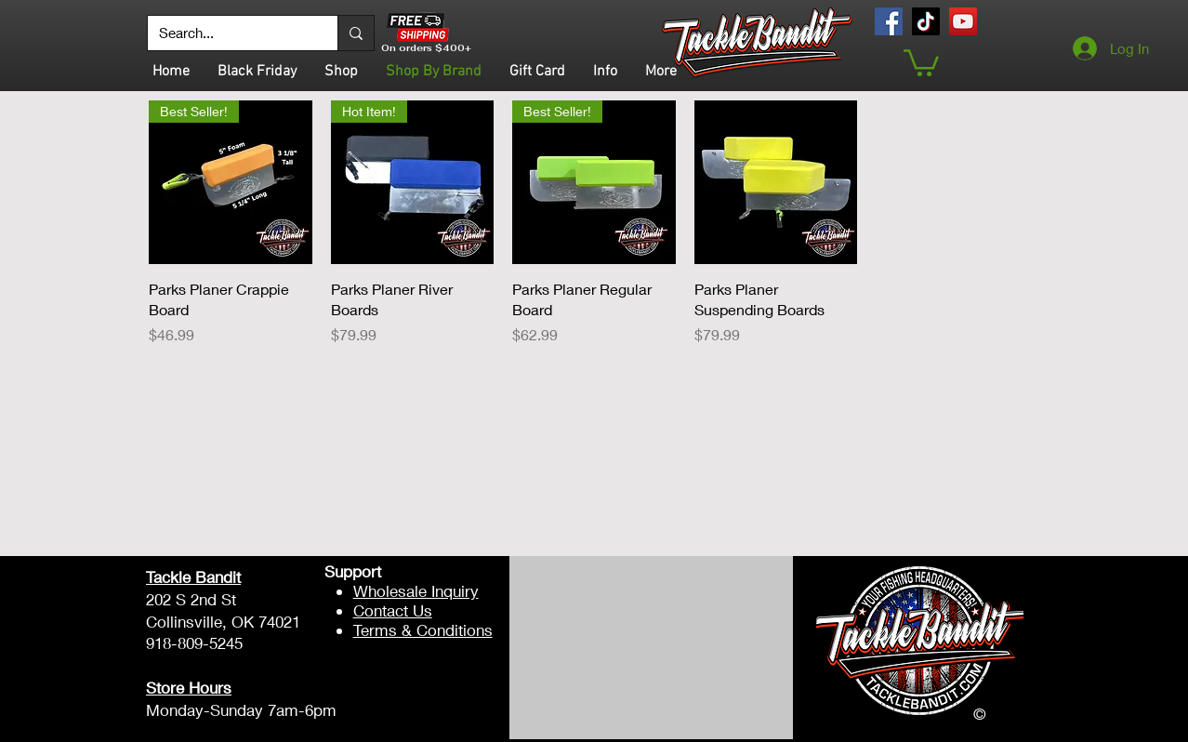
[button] (921, 61)
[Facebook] (889, 21)
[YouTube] (963, 21)
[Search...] (228, 33)
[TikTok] (926, 21)
